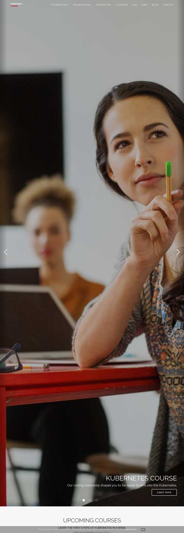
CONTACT (168, 7)
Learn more (130, 529)
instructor (103, 7)
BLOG (155, 7)
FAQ (134, 7)
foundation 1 (60, 7)
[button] (3, 253)
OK (143, 529)
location (121, 7)
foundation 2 (82, 7)
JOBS (144, 7)
